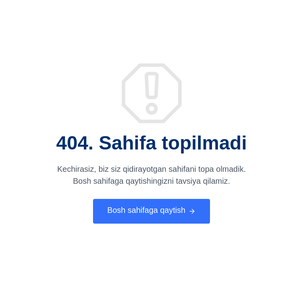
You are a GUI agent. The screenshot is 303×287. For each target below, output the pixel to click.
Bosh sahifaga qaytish (151, 211)
